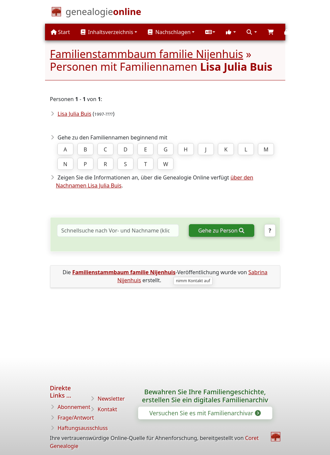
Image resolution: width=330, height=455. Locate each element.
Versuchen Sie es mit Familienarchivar (204, 413)
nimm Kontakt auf (193, 281)
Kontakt (107, 409)
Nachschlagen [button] (169, 32)
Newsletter (111, 398)
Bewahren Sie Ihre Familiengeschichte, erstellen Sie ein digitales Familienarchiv (205, 395)
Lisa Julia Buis (74, 113)
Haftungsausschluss (83, 428)
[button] (210, 32)
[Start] (103, 13)
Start (60, 32)
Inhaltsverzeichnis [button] (107, 32)
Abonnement (74, 407)
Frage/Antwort (76, 417)
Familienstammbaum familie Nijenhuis (146, 54)
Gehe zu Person (221, 230)
